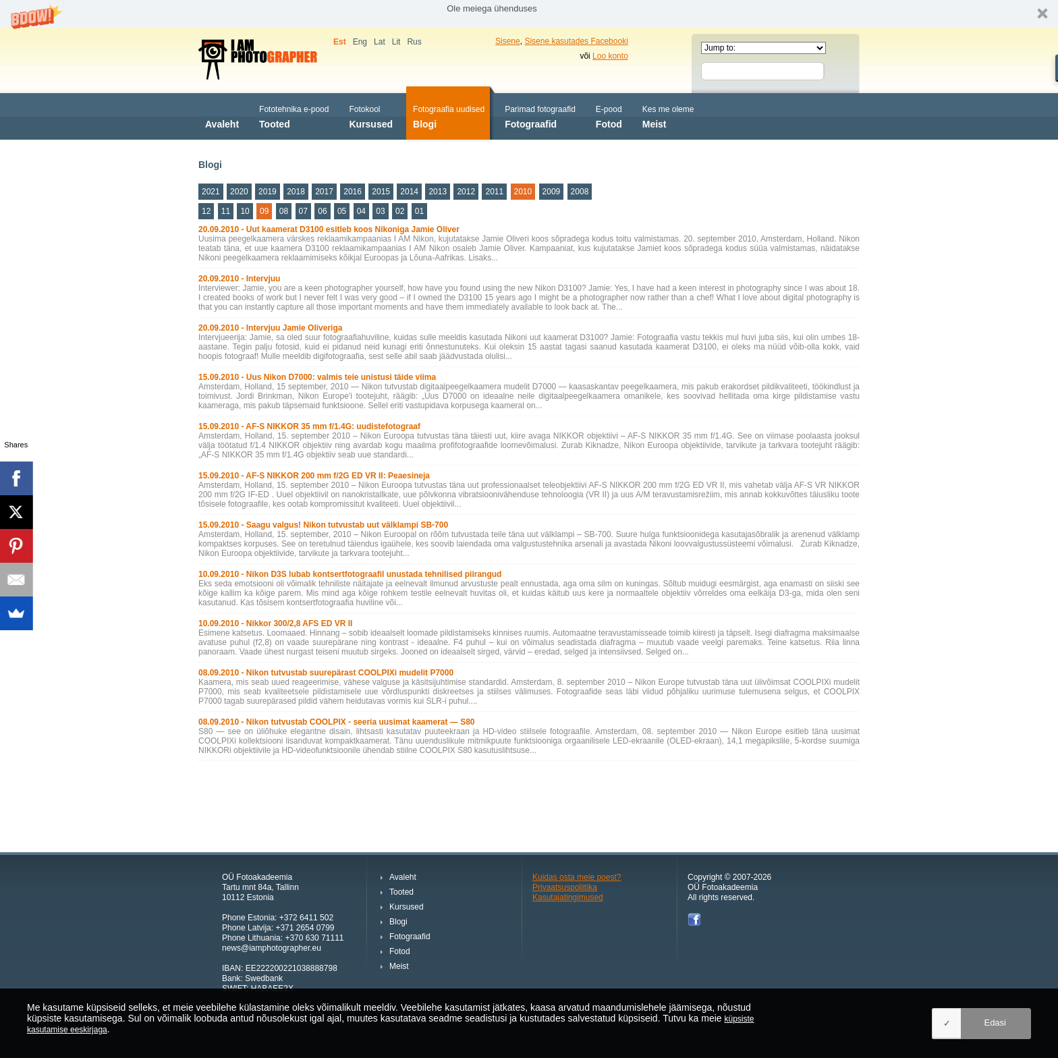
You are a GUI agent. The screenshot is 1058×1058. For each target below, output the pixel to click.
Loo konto (610, 56)
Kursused (371, 116)
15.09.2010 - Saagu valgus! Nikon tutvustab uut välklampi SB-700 (323, 525)
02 (399, 211)
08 (283, 211)
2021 (211, 191)
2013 (437, 191)
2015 (381, 191)
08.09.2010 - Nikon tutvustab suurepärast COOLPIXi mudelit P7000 (325, 672)
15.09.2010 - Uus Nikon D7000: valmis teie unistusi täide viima (317, 377)
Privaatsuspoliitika (564, 887)
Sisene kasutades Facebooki (576, 41)
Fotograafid (540, 116)
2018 (296, 191)
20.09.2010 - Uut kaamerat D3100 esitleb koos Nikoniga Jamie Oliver (329, 229)
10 (244, 211)
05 (341, 211)
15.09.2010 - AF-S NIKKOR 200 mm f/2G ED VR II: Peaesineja (314, 475)
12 (206, 211)
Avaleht (222, 116)
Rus (414, 42)
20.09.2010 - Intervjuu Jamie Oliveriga (270, 328)
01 (419, 211)
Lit (396, 42)
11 (225, 211)
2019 (267, 191)
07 (303, 211)
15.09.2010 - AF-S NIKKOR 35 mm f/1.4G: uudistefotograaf (309, 426)
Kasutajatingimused (567, 897)
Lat (379, 42)
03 (380, 211)
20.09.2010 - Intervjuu (239, 278)
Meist (668, 116)
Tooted (294, 116)
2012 (466, 191)
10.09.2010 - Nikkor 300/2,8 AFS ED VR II (275, 623)
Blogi (448, 116)
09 (264, 211)
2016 (352, 191)
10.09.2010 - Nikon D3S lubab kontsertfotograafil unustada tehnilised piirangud (349, 574)
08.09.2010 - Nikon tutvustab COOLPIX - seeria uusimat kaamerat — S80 (336, 722)
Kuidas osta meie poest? (576, 877)
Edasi (995, 1023)
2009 (551, 191)
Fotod (609, 116)
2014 (409, 191)
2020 (239, 191)
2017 (324, 191)
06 (322, 211)
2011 (494, 191)
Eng (360, 42)
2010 (523, 191)
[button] (529, 14)
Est (339, 42)
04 (361, 211)
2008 (580, 191)
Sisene (507, 41)
